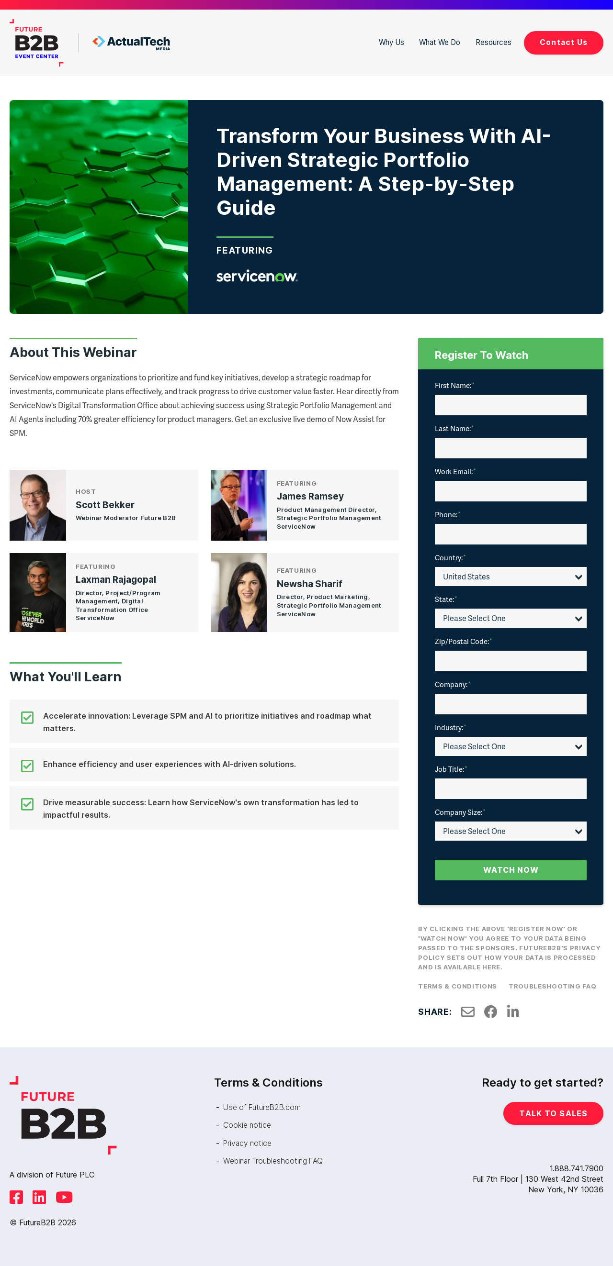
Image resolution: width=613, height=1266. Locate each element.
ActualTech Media (131, 43)
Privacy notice (248, 1142)
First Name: (455, 385)
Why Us (387, 42)
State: (446, 599)
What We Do (437, 42)
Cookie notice (248, 1125)
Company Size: (460, 812)
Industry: (450, 727)
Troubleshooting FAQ (552, 986)
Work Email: (455, 471)
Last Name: (454, 428)
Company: (453, 684)
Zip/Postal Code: (463, 641)
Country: (450, 557)
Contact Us (563, 42)
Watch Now (511, 870)
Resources (493, 42)
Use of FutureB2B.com (264, 1107)
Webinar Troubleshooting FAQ (276, 1160)
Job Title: (451, 769)
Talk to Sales (553, 1113)
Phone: (448, 514)
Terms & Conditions (457, 986)
